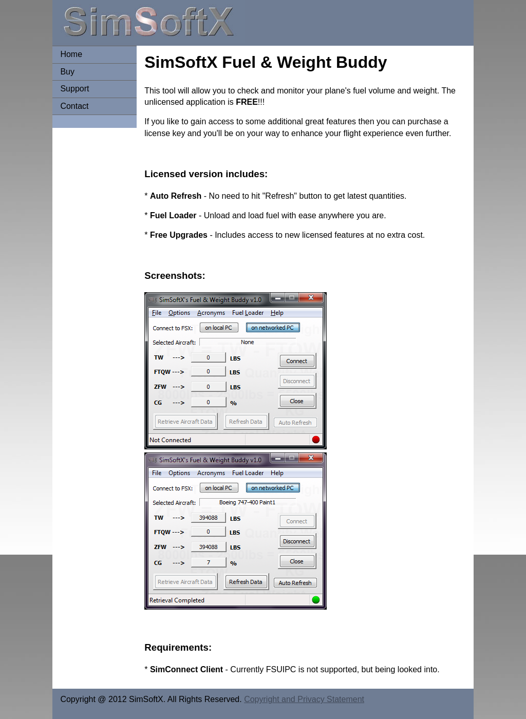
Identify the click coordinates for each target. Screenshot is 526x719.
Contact (74, 106)
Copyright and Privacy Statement (304, 699)
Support (74, 88)
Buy (67, 71)
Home (71, 54)
